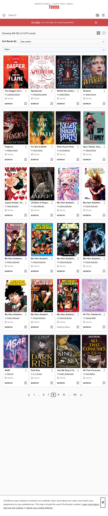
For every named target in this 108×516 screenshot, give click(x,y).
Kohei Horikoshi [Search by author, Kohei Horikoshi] (65, 206)
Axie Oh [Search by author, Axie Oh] (10, 374)
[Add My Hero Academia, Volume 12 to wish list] (51, 271)
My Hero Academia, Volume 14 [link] (40, 314)
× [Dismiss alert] (95, 22)
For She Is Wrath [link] (39, 147)
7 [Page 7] (48, 394)
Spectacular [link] (36, 91)
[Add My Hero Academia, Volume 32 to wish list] (25, 271)
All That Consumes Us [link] (93, 370)
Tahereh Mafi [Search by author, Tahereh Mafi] (91, 318)
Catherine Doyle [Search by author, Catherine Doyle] (13, 94)
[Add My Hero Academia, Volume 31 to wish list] (77, 271)
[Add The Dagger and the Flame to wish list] (25, 104)
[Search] (4, 15)
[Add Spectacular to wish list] (51, 104)
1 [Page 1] (34, 394)
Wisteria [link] (87, 91)
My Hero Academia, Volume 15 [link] (14, 314)
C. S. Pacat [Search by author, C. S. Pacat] (37, 374)
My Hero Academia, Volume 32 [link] (14, 258)
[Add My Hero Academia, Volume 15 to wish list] (25, 327)
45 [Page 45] (74, 394)
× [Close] (103, 502)
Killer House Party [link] (65, 147)
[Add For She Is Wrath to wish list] (51, 160)
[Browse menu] (103, 15)
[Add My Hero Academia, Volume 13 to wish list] (77, 327)
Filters (7, 49)
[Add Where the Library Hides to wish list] (77, 104)
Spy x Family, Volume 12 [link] (93, 147)
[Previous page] (29, 395)
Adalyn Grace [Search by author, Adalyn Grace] (91, 94)
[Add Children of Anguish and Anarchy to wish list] (51, 215)
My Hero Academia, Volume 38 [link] (67, 203)
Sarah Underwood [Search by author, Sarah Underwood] (66, 374)
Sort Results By (9, 41)
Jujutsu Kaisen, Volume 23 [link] (14, 203)
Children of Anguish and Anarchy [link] (40, 203)
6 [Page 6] (43, 394)
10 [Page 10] (64, 394)
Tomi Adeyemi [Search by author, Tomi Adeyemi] (38, 206)
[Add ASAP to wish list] (25, 383)
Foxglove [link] (9, 147)
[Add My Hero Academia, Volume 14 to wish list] (51, 327)
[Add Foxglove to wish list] (25, 160)
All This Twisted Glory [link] (93, 314)
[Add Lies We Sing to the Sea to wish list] (77, 383)
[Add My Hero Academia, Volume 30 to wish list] (104, 271)
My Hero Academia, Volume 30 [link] (93, 258)
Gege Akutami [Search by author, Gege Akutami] (12, 206)
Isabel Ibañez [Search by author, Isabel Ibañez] (64, 94)
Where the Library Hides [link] (67, 91)
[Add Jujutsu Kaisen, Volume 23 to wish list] (25, 215)
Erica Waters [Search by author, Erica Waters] (90, 374)
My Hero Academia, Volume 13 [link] (67, 314)
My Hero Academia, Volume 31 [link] (67, 258)
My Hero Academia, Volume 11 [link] (93, 203)
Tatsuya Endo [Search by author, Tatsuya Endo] (91, 150)
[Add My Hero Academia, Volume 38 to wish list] (77, 215)
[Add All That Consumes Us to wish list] (104, 383)
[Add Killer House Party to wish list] (77, 160)
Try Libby (35, 22)
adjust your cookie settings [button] (39, 507)
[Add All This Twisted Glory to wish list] (104, 327)
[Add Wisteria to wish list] (104, 104)
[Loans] (97, 15)
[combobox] (48, 15)
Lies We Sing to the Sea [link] (67, 370)
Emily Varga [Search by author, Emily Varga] (37, 150)
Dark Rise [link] (35, 370)
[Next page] (81, 395)
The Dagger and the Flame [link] (14, 91)
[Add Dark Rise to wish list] (51, 383)
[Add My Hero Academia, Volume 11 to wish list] (104, 215)
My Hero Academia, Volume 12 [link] (40, 258)
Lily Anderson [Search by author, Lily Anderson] (64, 150)
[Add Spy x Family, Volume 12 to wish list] (104, 160)
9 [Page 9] (58, 394)
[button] (98, 33)
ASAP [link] (7, 370)
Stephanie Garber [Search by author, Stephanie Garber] (40, 94)
